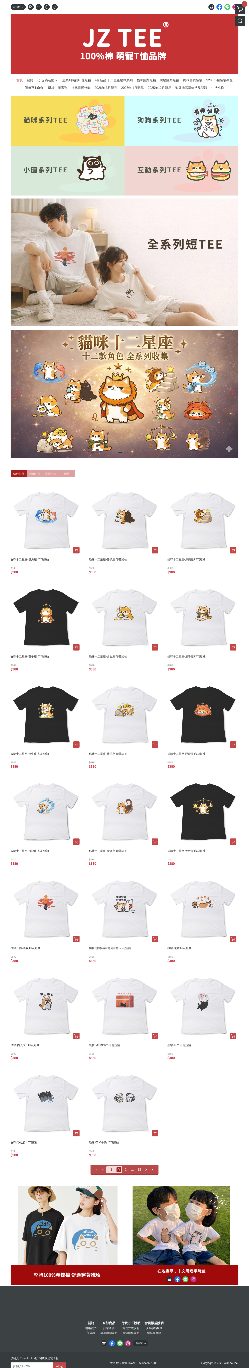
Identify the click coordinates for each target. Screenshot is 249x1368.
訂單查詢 (109, 1328)
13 (139, 1169)
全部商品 (109, 1323)
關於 (91, 1323)
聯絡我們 (91, 1328)
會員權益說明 (154, 1323)
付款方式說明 (130, 1323)
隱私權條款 (154, 1333)
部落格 (91, 1333)
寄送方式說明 (131, 1328)
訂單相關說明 (109, 1333)
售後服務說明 (131, 1333)
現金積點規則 (154, 1328)
